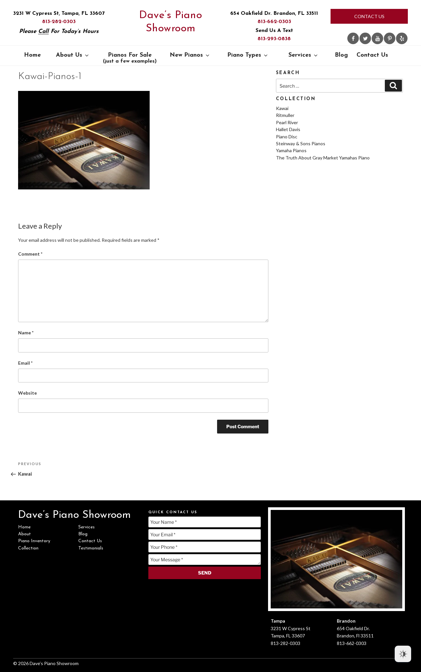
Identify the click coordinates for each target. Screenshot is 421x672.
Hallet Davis (288, 129)
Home (32, 55)
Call (43, 31)
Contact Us (369, 16)
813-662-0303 (274, 21)
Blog (341, 55)
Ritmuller (285, 115)
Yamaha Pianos (291, 150)
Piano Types (248, 55)
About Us (73, 55)
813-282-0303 (59, 21)
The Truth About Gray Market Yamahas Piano (323, 157)
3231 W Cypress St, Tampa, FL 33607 (59, 13)
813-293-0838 (274, 39)
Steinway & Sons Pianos (300, 143)
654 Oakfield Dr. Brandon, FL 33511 (274, 13)
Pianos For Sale (130, 58)
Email (25, 363)
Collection (28, 548)
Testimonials (90, 548)
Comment (30, 254)
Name (26, 332)
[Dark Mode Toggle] (403, 654)
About (24, 534)
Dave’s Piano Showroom (170, 22)
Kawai (282, 108)
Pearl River (287, 122)
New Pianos (190, 55)
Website (27, 393)
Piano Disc (286, 136)
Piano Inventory (34, 541)
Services (303, 55)
